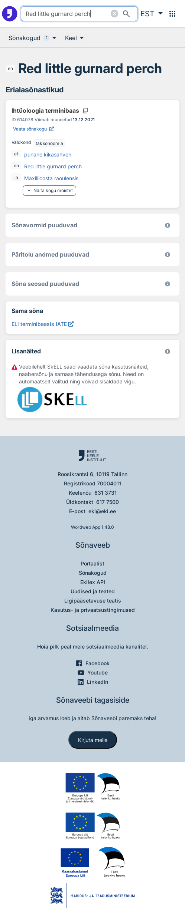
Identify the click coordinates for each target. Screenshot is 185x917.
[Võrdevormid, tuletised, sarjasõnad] (167, 284)
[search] (79, 13)
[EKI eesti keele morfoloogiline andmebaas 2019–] (167, 225)
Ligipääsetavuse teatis (92, 600)
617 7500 (107, 502)
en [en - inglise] (10, 68)
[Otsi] (126, 13)
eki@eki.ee (102, 511)
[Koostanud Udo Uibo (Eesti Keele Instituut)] (167, 254)
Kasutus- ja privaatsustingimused (93, 610)
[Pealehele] (9, 14)
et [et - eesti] (16, 153)
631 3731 (105, 492)
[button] (151, 13)
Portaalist (92, 563)
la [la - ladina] (16, 177)
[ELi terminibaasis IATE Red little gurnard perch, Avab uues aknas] (43, 324)
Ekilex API (92, 582)
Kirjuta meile (92, 740)
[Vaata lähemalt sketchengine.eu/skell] (167, 351)
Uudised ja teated (93, 591)
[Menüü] (172, 13)
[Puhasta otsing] (114, 13)
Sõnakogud (93, 573)
